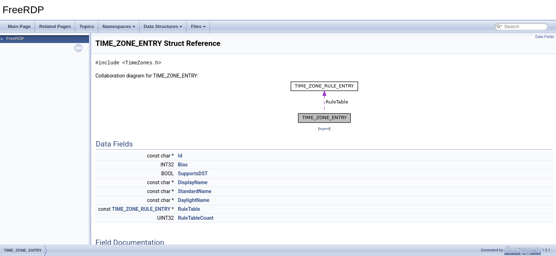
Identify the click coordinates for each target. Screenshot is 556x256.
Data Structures (163, 26)
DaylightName (194, 200)
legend (324, 128)
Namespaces (119, 26)
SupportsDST (193, 173)
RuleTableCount (196, 218)
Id (180, 156)
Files (198, 26)
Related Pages (55, 26)
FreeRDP (15, 38)
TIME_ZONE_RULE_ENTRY (141, 209)
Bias (183, 164)
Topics (86, 26)
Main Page (19, 26)
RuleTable (189, 209)
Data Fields (544, 36)
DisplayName (193, 182)
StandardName (194, 191)
